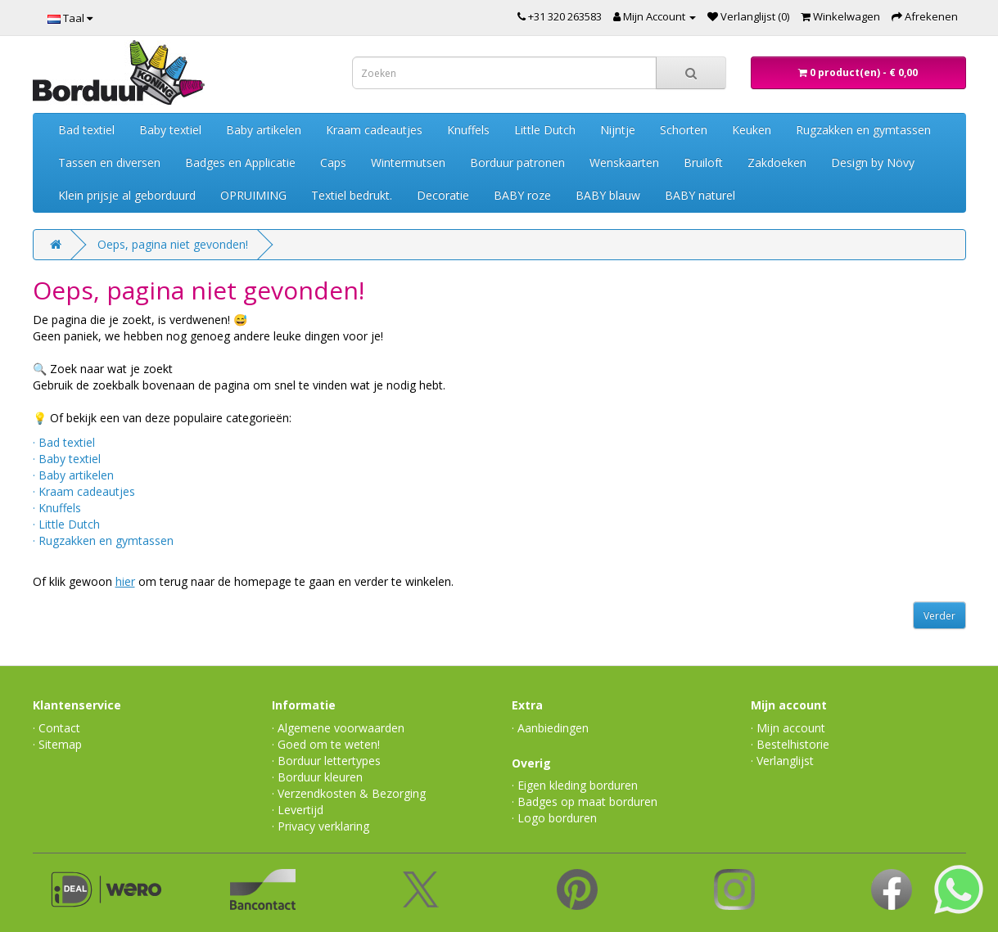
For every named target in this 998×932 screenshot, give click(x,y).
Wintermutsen (408, 162)
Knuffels (468, 129)
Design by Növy (872, 162)
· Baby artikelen (73, 475)
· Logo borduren (554, 818)
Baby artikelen (263, 129)
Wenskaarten (624, 162)
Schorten (683, 129)
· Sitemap (57, 744)
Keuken (751, 129)
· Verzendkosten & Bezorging (349, 793)
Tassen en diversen (109, 162)
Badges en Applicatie (240, 162)
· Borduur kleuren (317, 777)
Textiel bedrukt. (351, 195)
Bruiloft (703, 162)
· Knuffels (57, 508)
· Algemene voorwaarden (338, 728)
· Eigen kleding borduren (575, 785)
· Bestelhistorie (790, 744)
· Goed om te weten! (326, 744)
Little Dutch (545, 129)
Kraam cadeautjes (374, 129)
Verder (939, 616)
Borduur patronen (517, 162)
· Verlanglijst (782, 760)
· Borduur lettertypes (326, 760)
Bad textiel (86, 129)
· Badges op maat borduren (584, 801)
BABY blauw (608, 195)
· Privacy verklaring (320, 826)
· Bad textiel (64, 442)
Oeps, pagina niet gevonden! (172, 244)
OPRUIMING (253, 195)
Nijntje (617, 129)
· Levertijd (297, 809)
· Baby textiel (67, 458)
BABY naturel (700, 195)
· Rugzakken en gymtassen (103, 540)
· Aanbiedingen (550, 728)
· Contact (56, 728)
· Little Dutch (66, 524)
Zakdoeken (776, 162)
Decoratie (443, 195)
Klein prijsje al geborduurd (127, 195)
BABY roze (522, 195)
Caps (333, 162)
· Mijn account (788, 728)
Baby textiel (170, 129)
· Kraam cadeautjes (84, 491)
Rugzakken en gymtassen (863, 129)
